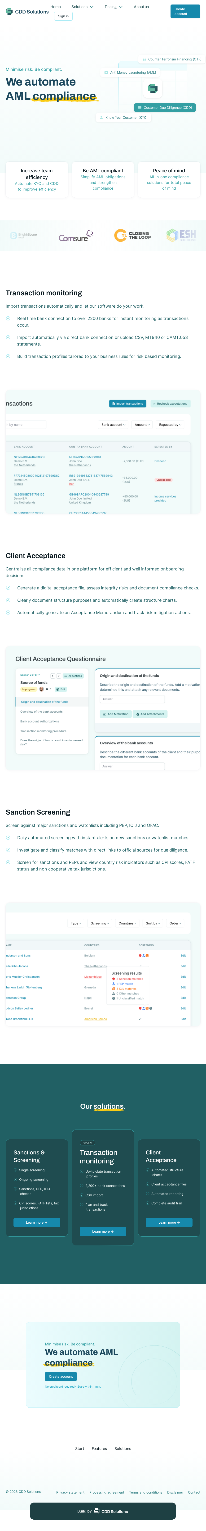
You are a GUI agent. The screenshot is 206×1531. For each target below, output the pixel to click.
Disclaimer (175, 1492)
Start (79, 1448)
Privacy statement (70, 1492)
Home (55, 7)
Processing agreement (106, 1492)
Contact (194, 1492)
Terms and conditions (145, 1492)
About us (141, 7)
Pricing (114, 7)
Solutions (82, 7)
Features (99, 1448)
